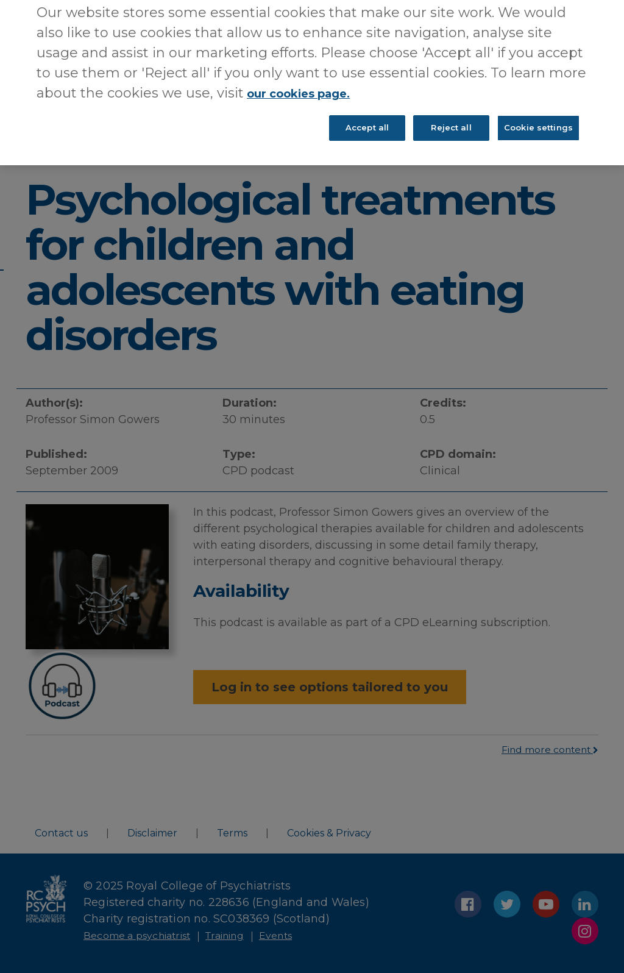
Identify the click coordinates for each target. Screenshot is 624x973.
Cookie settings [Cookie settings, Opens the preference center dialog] (538, 121)
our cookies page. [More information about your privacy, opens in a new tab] (310, 82)
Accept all (367, 121)
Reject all (451, 121)
